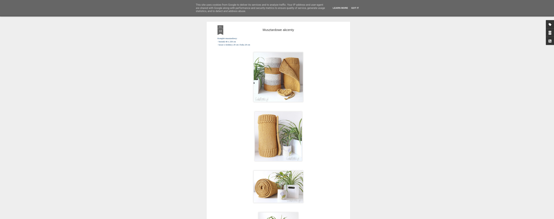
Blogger (298, 217)
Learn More (340, 8)
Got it (355, 8)
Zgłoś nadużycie (308, 217)
